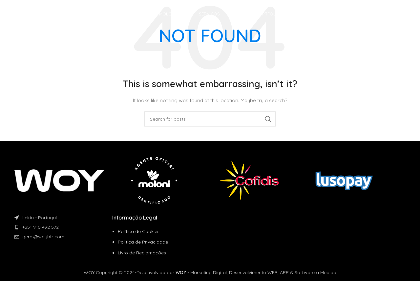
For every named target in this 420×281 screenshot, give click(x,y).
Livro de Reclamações (142, 253)
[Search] (210, 119)
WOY (89, 272)
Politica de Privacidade (143, 242)
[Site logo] (48, 14)
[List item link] (63, 227)
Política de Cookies (138, 231)
